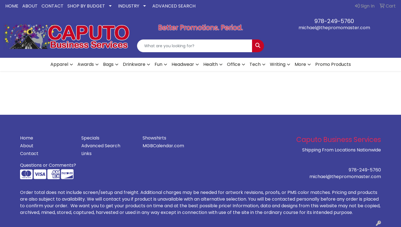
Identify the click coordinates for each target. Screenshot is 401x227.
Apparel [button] (59, 64)
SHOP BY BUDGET (86, 6)
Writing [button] (277, 64)
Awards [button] (85, 64)
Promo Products (333, 64)
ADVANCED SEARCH (173, 6)
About (26, 146)
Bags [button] (108, 64)
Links (86, 153)
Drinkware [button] (134, 64)
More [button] (300, 64)
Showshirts (154, 138)
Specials (90, 138)
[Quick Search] (194, 45)
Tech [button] (255, 64)
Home (26, 138)
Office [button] (233, 64)
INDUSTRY (128, 6)
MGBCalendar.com (163, 146)
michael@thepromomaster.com (334, 27)
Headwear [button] (183, 64)
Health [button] (210, 64)
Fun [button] (158, 64)
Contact (29, 153)
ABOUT (30, 6)
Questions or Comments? (48, 165)
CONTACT (52, 6)
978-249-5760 (334, 21)
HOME (11, 6)
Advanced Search (100, 146)
